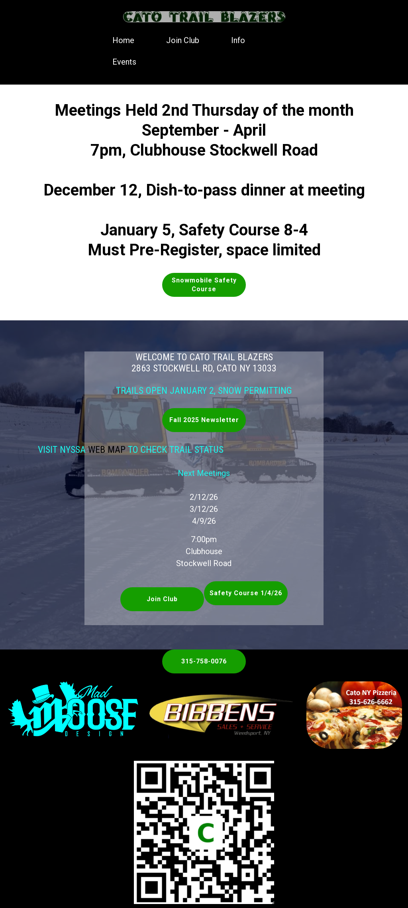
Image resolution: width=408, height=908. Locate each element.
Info (238, 40)
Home (123, 40)
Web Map (80, 449)
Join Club (182, 40)
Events (124, 62)
